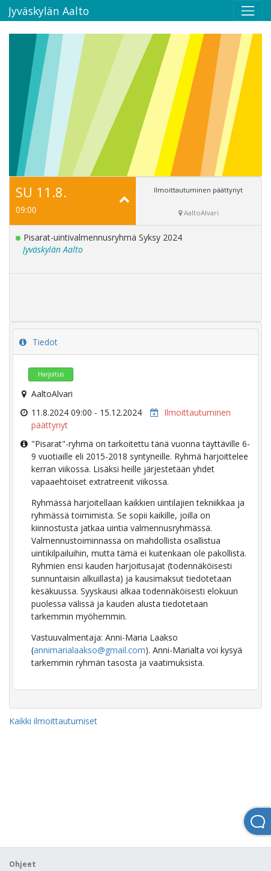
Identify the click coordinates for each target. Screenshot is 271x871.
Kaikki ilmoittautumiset (53, 721)
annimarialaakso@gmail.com (89, 650)
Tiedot (38, 342)
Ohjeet (22, 864)
